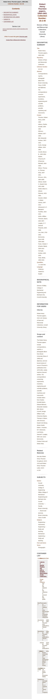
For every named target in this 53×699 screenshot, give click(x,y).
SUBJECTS (7, 19)
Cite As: (40, 310)
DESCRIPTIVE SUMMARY (11, 12)
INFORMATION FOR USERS (12, 17)
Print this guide (23, 36)
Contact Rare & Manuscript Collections (16, 40)
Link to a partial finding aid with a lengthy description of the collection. (43, 569)
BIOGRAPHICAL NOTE (10, 14)
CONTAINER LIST (9, 21)
